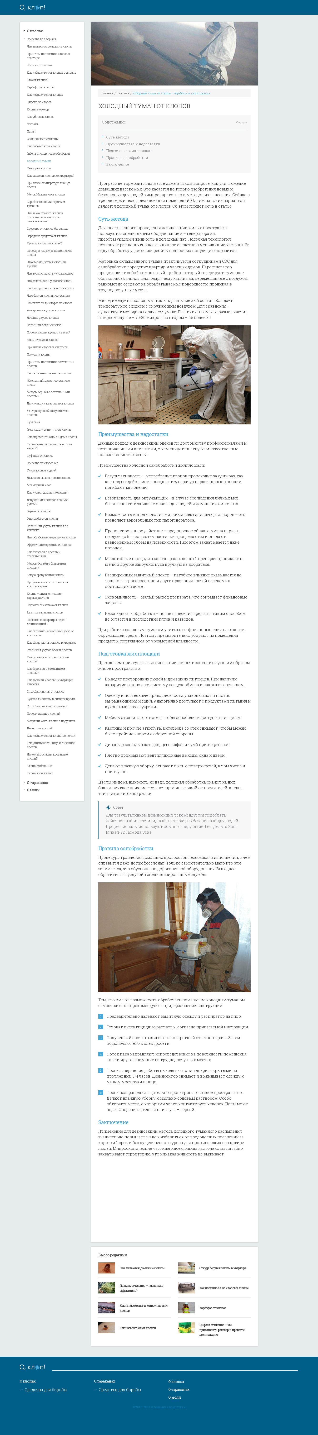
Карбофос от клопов (40, 87)
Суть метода (117, 137)
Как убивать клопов (41, 117)
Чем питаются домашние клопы (49, 46)
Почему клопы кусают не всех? (48, 332)
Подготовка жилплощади (129, 150)
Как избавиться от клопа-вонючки (51, 735)
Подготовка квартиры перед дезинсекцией (46, 622)
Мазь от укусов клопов (43, 340)
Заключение (117, 164)
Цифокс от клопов (39, 102)
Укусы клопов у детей (42, 470)
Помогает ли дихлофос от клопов (50, 303)
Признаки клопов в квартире (47, 347)
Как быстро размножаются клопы (50, 288)
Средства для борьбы (41, 39)
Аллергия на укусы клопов (46, 310)
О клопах (35, 31)
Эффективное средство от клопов (49, 544)
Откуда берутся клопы (42, 518)
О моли (33, 790)
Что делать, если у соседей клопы (50, 281)
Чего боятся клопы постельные (48, 295)
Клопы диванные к (40, 773)
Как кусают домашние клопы (47, 492)
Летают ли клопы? (39, 728)
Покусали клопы (38, 354)
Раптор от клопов (39, 168)
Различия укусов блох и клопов (49, 650)
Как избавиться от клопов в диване (51, 72)
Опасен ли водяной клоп (44, 325)
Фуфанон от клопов (40, 455)
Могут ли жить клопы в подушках (51, 721)
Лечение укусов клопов (43, 317)
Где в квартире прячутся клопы (49, 429)
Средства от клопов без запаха (47, 228)
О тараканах (37, 782)
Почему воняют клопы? (43, 713)
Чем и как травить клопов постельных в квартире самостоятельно (45, 217)
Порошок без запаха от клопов (47, 605)
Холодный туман (39, 161)
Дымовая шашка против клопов (49, 478)
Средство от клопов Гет (42, 463)
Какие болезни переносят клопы (49, 373)
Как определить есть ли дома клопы (52, 437)
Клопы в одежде (38, 109)
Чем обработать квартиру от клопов (51, 537)
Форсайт (32, 124)
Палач (31, 131)
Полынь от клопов (39, 65)
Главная (107, 93)
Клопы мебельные (39, 766)
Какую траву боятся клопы (46, 575)
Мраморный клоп (39, 485)
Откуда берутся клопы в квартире (222, 1268)
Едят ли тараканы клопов (45, 612)
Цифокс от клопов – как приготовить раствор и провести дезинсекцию (222, 1330)
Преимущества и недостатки (133, 144)
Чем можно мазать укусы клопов (50, 273)
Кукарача (33, 422)
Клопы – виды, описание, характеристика (44, 595)
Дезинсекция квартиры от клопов (50, 403)
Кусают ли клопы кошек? (44, 243)
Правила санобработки (127, 157)
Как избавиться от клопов (45, 94)
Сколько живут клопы (42, 139)
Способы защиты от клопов (46, 691)
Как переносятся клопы (43, 146)
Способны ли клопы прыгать (47, 706)
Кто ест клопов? (37, 80)
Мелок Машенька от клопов (46, 194)
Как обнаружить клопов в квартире (51, 642)
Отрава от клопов (39, 511)
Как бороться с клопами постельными (43, 554)
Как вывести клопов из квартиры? (50, 175)
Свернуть (241, 122)
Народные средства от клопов (47, 236)
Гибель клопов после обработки (48, 153)
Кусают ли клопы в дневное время (51, 699)
